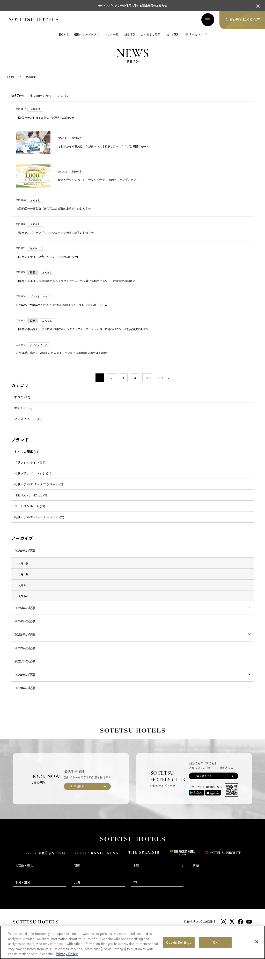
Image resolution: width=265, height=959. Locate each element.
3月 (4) (23, 574)
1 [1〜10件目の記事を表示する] (99, 378)
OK (215, 942)
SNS (175, 34)
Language (196, 34)
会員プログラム (203, 776)
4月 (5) (23, 563)
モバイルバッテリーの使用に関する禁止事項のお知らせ (132, 5)
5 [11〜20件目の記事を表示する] (147, 378)
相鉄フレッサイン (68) (29, 462)
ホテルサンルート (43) (29, 506)
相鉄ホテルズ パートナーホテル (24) (39, 517)
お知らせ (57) (23, 408)
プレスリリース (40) (28, 418)
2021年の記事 (24, 661)
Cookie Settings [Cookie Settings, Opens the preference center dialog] (179, 942)
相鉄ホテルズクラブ (86, 35)
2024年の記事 (24, 621)
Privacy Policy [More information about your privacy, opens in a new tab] (67, 953)
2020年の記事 (24, 675)
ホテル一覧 (111, 35)
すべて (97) (22, 397)
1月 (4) (23, 596)
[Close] (256, 942)
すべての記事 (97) (27, 451)
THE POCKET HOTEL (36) (31, 495)
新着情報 (129, 35)
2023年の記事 (24, 635)
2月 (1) (23, 585)
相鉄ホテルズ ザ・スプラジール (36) (39, 484)
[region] (132, 942)
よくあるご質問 (150, 35)
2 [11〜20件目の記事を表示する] (111, 378)
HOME (64, 35)
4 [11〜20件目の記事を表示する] (135, 378)
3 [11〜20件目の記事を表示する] (123, 378)
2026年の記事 (24, 551)
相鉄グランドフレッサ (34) (32, 473)
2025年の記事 (24, 608)
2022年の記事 (24, 648)
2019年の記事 (24, 688)
